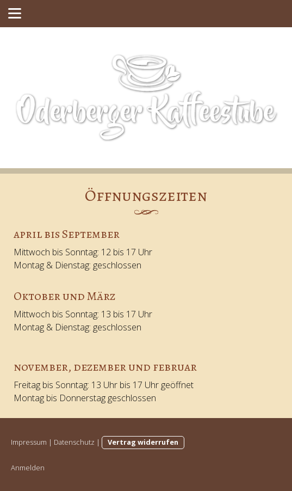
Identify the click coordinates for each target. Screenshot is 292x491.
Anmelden (28, 467)
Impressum (29, 442)
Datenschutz (74, 442)
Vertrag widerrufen (143, 442)
